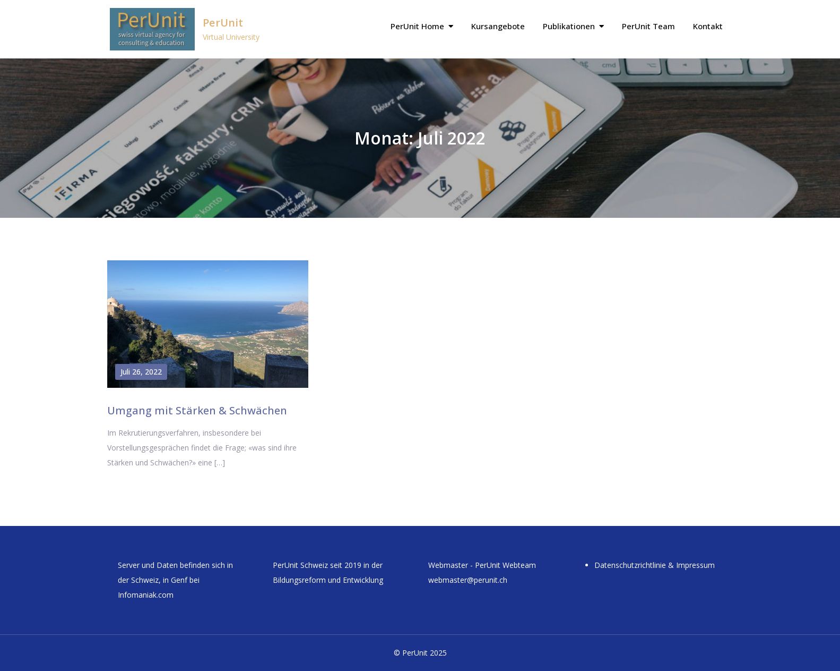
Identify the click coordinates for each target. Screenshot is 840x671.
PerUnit (223, 22)
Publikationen (569, 26)
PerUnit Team (648, 26)
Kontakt (708, 26)
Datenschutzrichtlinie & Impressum (654, 565)
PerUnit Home (417, 26)
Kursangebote (498, 26)
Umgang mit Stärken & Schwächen (197, 410)
